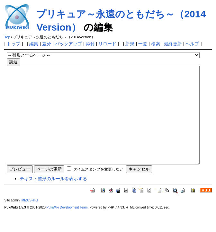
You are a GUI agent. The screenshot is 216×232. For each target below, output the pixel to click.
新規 (129, 43)
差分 (46, 43)
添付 (90, 43)
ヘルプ (192, 43)
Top (7, 37)
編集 (33, 43)
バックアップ (68, 43)
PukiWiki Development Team (67, 226)
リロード (107, 43)
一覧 (142, 43)
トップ (13, 43)
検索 (155, 43)
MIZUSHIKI (30, 219)
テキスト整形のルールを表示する (53, 197)
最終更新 (173, 43)
